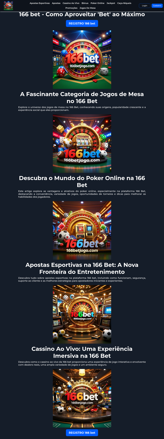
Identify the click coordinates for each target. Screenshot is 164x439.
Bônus (85, 3)
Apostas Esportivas (40, 3)
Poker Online (97, 3)
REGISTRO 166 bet (82, 23)
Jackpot (111, 3)
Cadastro (157, 6)
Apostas (56, 3)
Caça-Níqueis (124, 3)
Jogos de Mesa (88, 8)
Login (144, 6)
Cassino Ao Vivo (71, 3)
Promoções (71, 8)
